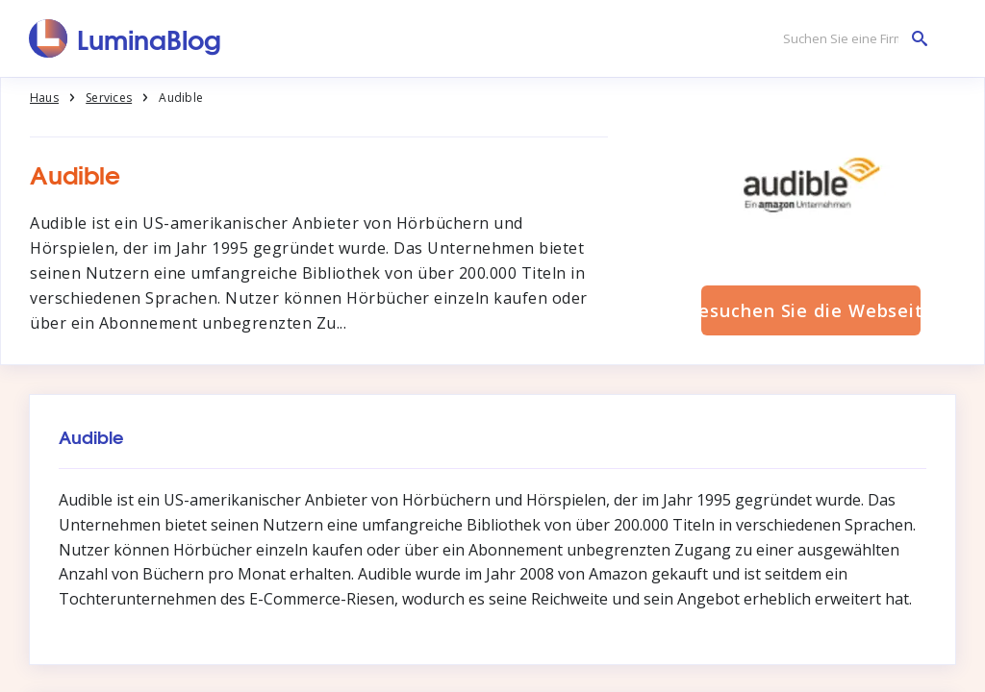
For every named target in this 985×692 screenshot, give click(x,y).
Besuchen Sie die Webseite (811, 310)
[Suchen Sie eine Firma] (850, 39)
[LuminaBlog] (125, 38)
